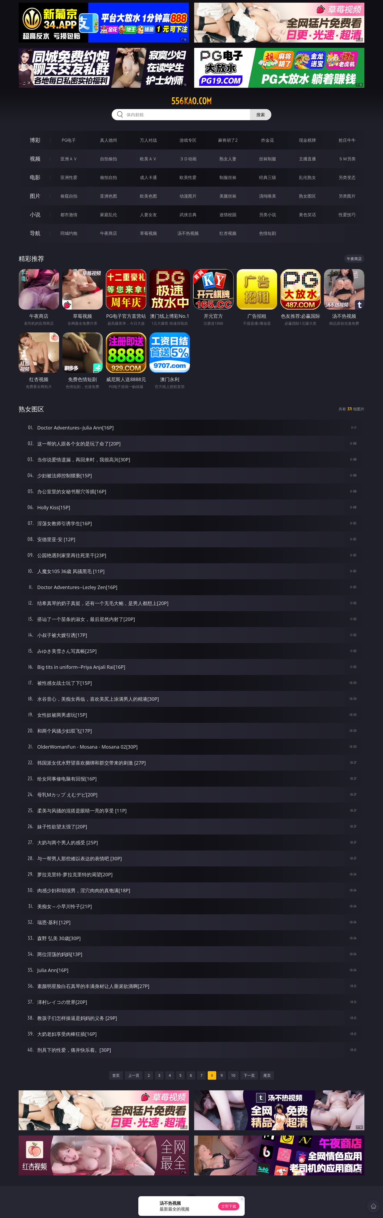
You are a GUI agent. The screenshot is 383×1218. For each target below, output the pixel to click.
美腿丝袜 (227, 196)
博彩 (35, 140)
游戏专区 (188, 140)
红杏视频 (227, 233)
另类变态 (347, 177)
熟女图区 (307, 196)
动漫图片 (188, 196)
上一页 (133, 1075)
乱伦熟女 (307, 177)
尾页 (267, 1075)
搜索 (260, 115)
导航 (35, 233)
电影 (35, 177)
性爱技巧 (347, 215)
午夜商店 (108, 233)
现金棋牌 (307, 140)
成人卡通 (148, 177)
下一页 (249, 1075)
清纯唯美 (267, 196)
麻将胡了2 (228, 140)
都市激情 (68, 215)
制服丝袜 (227, 177)
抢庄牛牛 (347, 140)
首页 (116, 1075)
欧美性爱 (188, 177)
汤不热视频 (188, 233)
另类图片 (347, 196)
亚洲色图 (108, 196)
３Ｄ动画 (188, 159)
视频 (35, 158)
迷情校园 (227, 215)
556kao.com (191, 101)
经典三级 (267, 177)
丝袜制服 (267, 159)
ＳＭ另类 (347, 159)
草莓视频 (148, 233)
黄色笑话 (307, 215)
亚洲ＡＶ (68, 159)
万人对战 (148, 140)
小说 (35, 214)
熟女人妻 (227, 159)
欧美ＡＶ (148, 159)
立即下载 (228, 1206)
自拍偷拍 (108, 159)
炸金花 (267, 140)
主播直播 (307, 159)
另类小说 (267, 215)
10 (233, 1075)
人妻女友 (148, 215)
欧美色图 (148, 196)
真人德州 (108, 140)
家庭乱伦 (108, 215)
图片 (35, 195)
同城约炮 (68, 233)
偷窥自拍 (68, 196)
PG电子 (69, 140)
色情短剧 (267, 233)
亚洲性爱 (68, 177)
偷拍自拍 (108, 177)
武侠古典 (188, 215)
